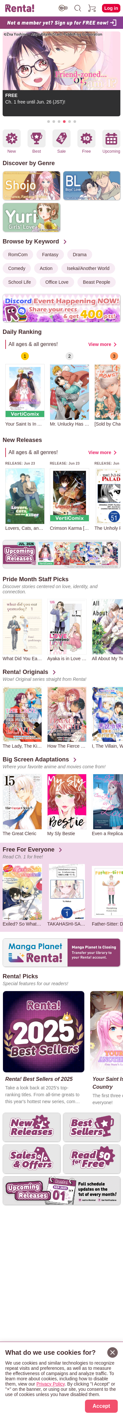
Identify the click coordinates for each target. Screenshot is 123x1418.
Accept (101, 1406)
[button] (48, 121)
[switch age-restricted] (63, 8)
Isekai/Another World (88, 268)
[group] (25, 389)
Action (46, 268)
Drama (80, 254)
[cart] (92, 8)
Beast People (96, 282)
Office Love (57, 282)
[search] (77, 8)
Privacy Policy (50, 1384)
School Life (19, 282)
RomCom (18, 254)
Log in (111, 8)
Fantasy (50, 254)
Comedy (16, 268)
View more (99, 344)
